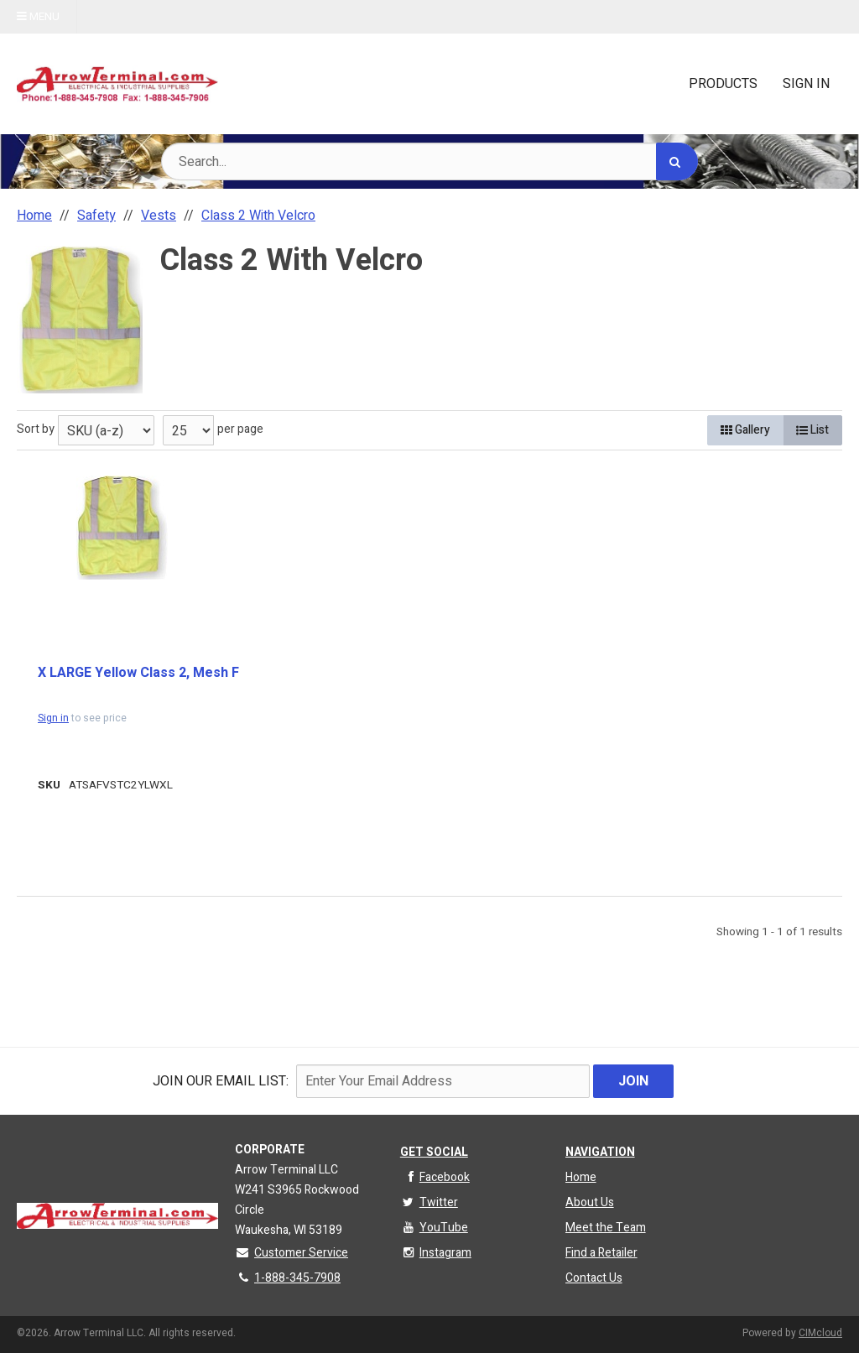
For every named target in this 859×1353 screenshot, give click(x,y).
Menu (38, 16)
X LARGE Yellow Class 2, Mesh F (138, 672)
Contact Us (593, 1278)
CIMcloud (820, 1332)
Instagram (435, 1253)
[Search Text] (429, 161)
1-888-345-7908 (288, 1278)
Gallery (745, 430)
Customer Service (291, 1253)
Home (580, 1177)
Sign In (806, 84)
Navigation (600, 1152)
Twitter (429, 1202)
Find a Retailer (601, 1253)
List (812, 430)
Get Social (434, 1152)
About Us (589, 1202)
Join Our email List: (221, 1081)
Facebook (435, 1177)
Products (723, 84)
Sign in (53, 718)
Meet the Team (605, 1227)
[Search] (677, 161)
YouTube (434, 1227)
